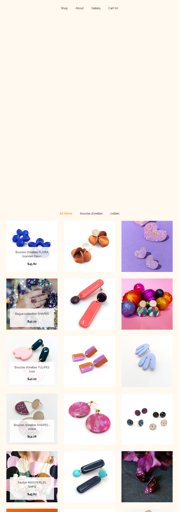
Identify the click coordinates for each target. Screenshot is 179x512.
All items (66, 35)
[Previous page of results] (69, 448)
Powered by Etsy (147, 493)
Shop (64, 8)
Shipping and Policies (32, 499)
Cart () (113, 8)
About (80, 8)
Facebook (89, 481)
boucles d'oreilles (91, 35)
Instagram (89, 487)
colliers (115, 35)
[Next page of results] (111, 448)
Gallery (96, 8)
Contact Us (32, 504)
